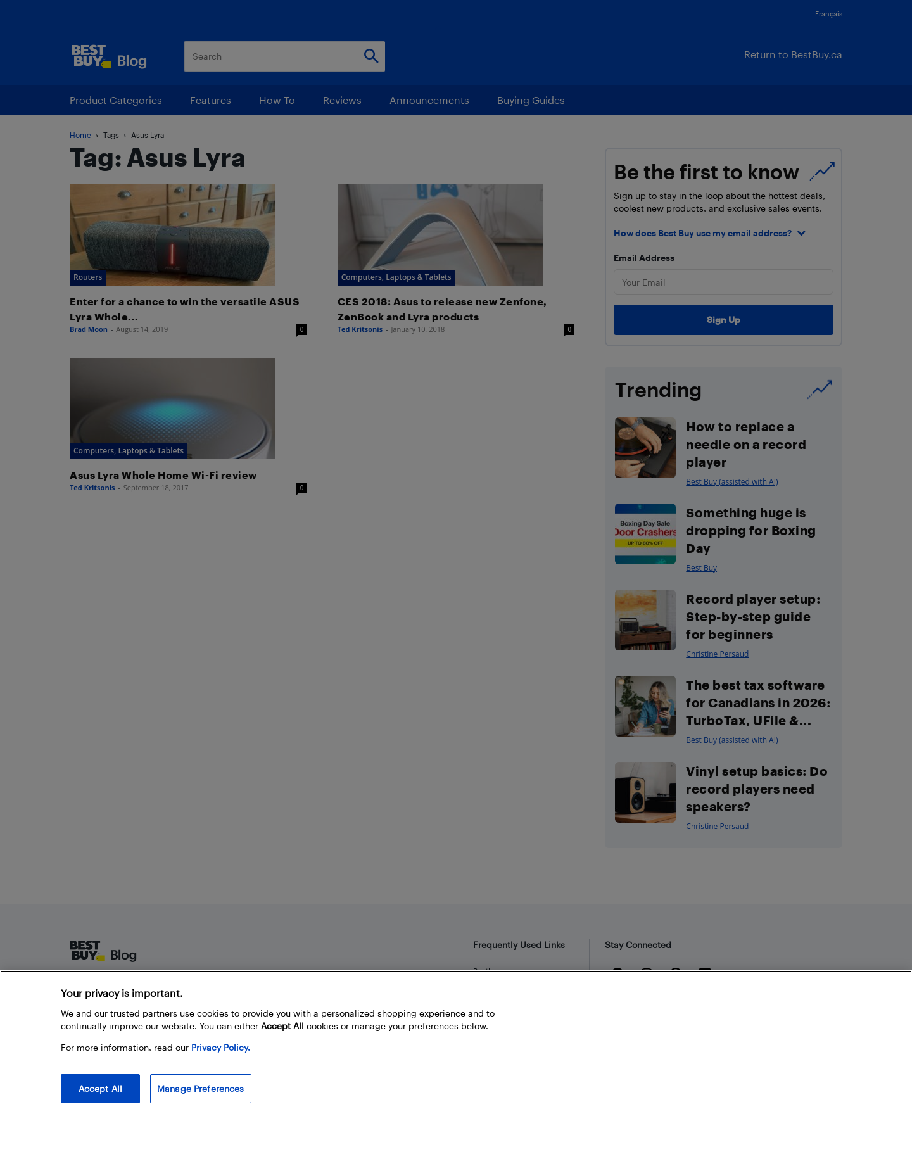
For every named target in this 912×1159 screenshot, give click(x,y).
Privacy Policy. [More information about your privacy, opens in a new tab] (220, 1047)
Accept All (100, 1088)
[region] (456, 1064)
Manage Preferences (200, 1088)
